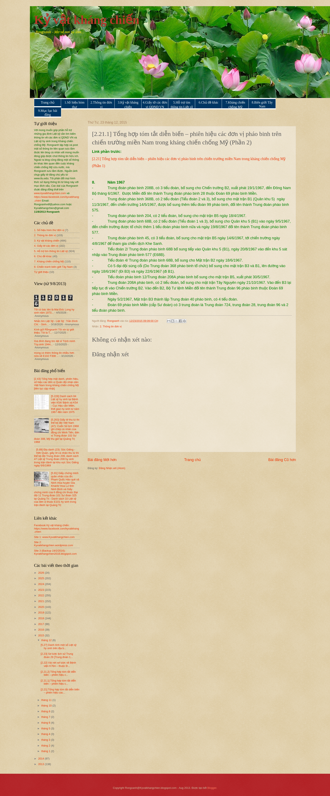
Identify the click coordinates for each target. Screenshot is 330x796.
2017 (41, 624)
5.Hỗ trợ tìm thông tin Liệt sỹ (182, 105)
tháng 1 (46, 751)
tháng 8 (46, 711)
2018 (41, 618)
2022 (41, 595)
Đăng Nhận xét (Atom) (112, 468)
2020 (41, 606)
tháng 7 (46, 716)
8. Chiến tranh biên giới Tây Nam (53, 266)
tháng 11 (46, 700)
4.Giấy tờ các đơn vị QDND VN (155, 105)
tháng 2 (46, 745)
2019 (41, 612)
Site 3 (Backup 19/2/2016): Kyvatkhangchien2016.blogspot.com (55, 552)
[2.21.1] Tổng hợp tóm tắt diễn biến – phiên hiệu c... (58, 682)
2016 (41, 629)
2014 (41, 758)
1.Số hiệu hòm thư (75, 105)
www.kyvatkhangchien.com (50, 193)
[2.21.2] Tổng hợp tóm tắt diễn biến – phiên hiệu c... (58, 673)
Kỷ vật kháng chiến (86, 20)
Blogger (212, 787)
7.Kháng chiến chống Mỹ (235, 105)
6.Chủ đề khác (208, 102)
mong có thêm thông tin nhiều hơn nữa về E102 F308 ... (54, 354)
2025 (41, 578)
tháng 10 (46, 705)
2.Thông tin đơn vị (101, 105)
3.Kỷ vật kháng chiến (128, 105)
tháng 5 (46, 728)
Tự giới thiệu (41, 272)
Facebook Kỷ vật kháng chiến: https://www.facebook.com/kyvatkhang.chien (56, 528)
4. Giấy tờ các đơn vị (46, 245)
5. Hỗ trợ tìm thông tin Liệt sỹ (51, 251)
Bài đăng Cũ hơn (282, 460)
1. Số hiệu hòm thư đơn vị (49, 230)
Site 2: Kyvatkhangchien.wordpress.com (53, 544)
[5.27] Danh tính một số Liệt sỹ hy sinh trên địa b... (58, 646)
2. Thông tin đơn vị (111, 326)
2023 (41, 589)
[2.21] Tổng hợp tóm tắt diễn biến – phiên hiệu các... (60, 691)
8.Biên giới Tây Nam (262, 104)
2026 (41, 572)
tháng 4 (46, 734)
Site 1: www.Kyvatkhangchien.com (54, 537)
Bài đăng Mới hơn (102, 460)
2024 (41, 584)
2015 (41, 635)
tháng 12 (46, 640)
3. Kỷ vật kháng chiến (46, 240)
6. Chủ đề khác (43, 256)
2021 (41, 601)
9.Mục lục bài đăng (47, 112)
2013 (41, 764)
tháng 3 (46, 739)
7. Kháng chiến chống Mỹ (49, 261)
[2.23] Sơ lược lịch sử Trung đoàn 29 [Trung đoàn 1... (57, 655)
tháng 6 (46, 722)
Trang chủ (48, 102)
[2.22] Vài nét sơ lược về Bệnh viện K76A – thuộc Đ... (58, 664)
